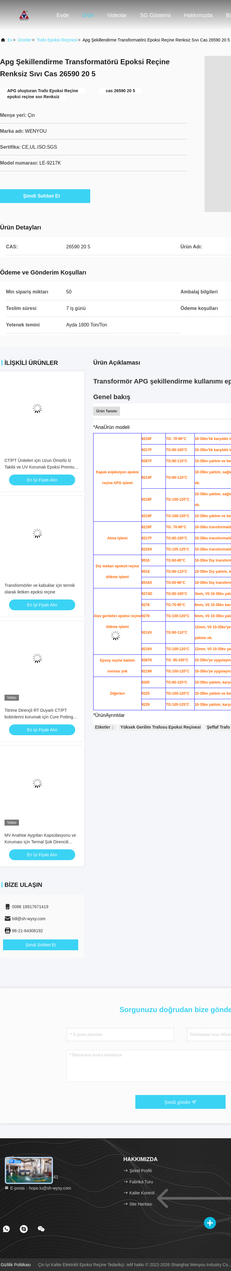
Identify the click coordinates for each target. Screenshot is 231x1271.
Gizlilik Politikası (16, 1264)
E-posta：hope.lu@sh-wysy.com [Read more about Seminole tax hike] (37, 1188)
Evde (63, 15)
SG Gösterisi (155, 15)
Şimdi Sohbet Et (45, 196)
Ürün (88, 15)
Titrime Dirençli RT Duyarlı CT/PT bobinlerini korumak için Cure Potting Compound (39, 717)
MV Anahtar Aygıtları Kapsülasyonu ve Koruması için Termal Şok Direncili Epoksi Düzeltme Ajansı (40, 842)
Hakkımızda (198, 15)
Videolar (117, 15)
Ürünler (25, 40)
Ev (10, 40)
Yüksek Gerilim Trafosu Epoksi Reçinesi (161, 727)
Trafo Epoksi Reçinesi (57, 40)
